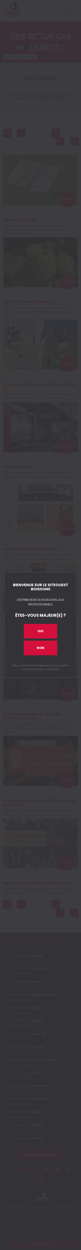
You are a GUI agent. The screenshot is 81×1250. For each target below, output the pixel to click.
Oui (40, 631)
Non (40, 648)
